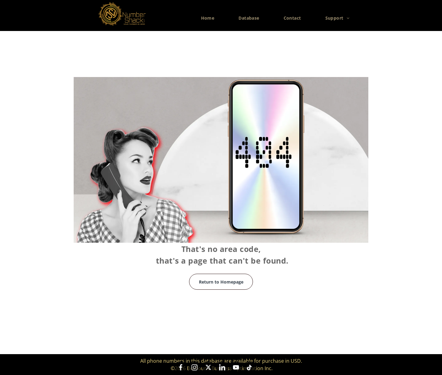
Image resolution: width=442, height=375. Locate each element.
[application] (440, 373)
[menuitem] (210, 18)
